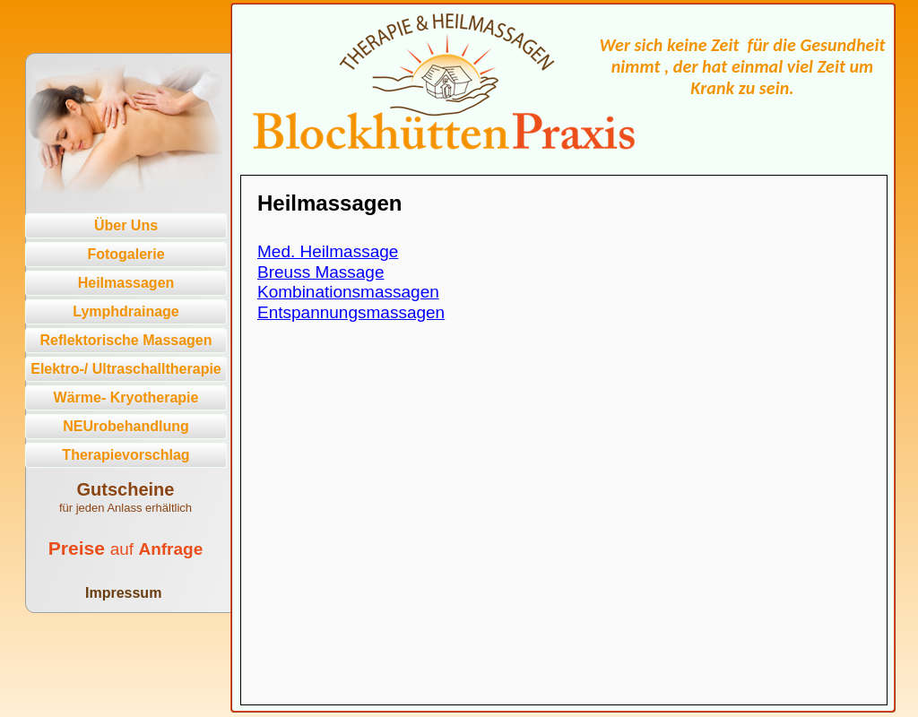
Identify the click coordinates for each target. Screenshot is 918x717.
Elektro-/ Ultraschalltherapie (125, 368)
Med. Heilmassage (327, 251)
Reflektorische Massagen (125, 340)
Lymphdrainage (126, 311)
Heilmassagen (126, 282)
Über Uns (126, 225)
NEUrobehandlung (125, 426)
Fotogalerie (125, 254)
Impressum (123, 592)
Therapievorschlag (125, 454)
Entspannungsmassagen (351, 312)
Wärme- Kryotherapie (126, 397)
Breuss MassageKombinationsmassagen (348, 282)
